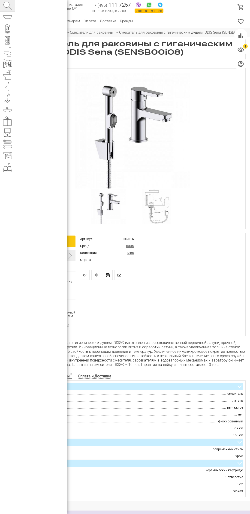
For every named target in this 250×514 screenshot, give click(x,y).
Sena (130, 253)
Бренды (126, 21)
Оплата (90, 21)
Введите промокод (40, 255)
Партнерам (70, 21)
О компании (47, 21)
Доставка (108, 21)
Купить (45, 241)
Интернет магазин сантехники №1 (67, 7)
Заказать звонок (149, 11)
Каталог (26, 21)
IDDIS (130, 246)
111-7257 (111, 5)
